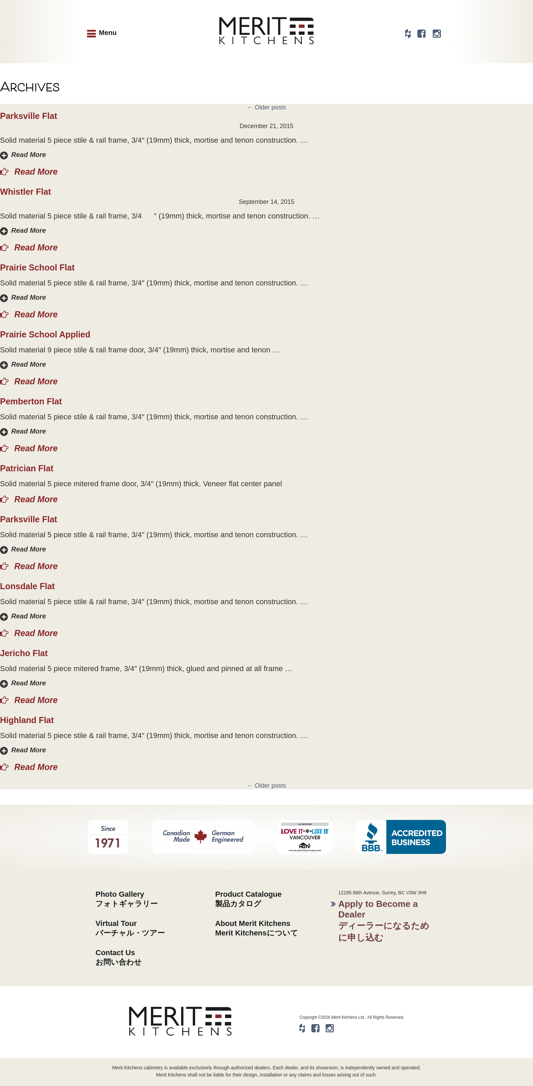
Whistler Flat (25, 191)
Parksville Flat (28, 116)
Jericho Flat (24, 653)
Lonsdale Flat (27, 586)
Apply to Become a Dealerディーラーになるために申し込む (383, 921)
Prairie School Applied (45, 334)
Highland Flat (27, 720)
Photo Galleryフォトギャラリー (127, 899)
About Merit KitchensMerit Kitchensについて (256, 928)
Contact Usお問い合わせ (119, 957)
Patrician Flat (26, 468)
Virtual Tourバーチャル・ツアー (130, 928)
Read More (28, 154)
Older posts (266, 107)
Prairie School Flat (37, 267)
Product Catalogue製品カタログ (248, 899)
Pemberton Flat (31, 401)
